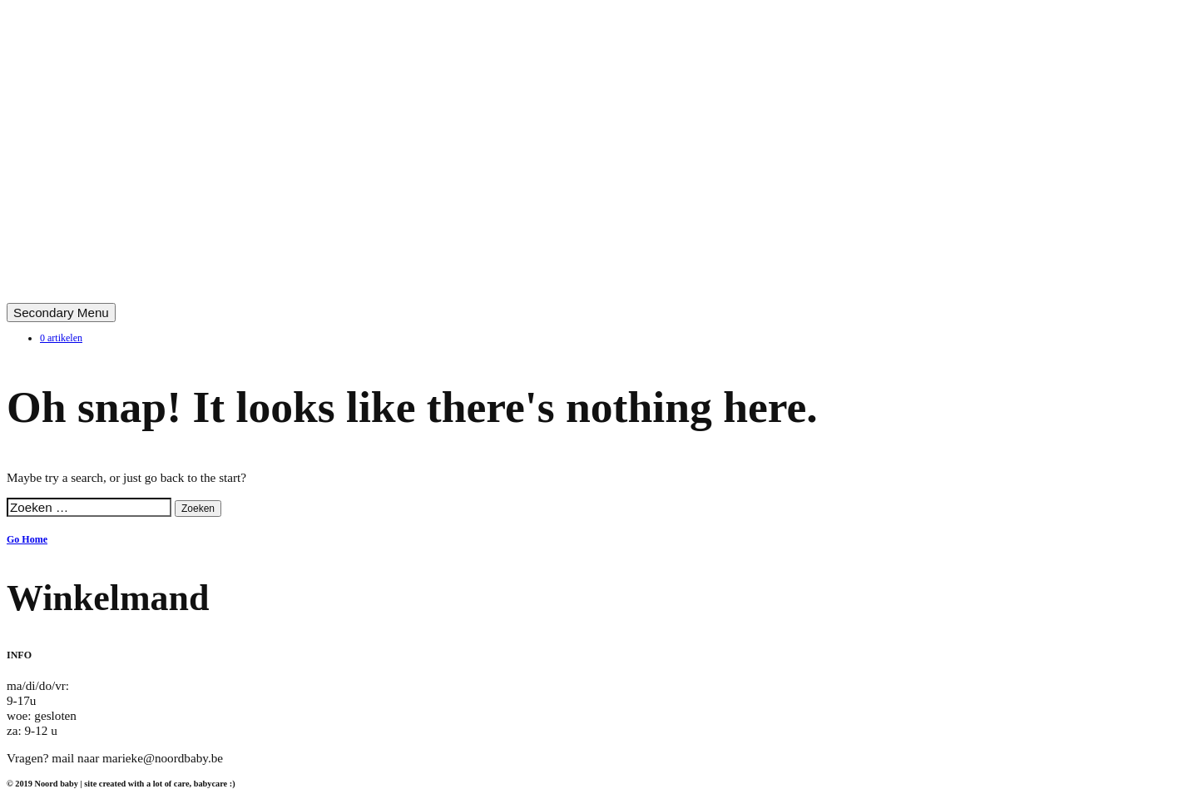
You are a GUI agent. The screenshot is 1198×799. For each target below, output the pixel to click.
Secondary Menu (61, 312)
